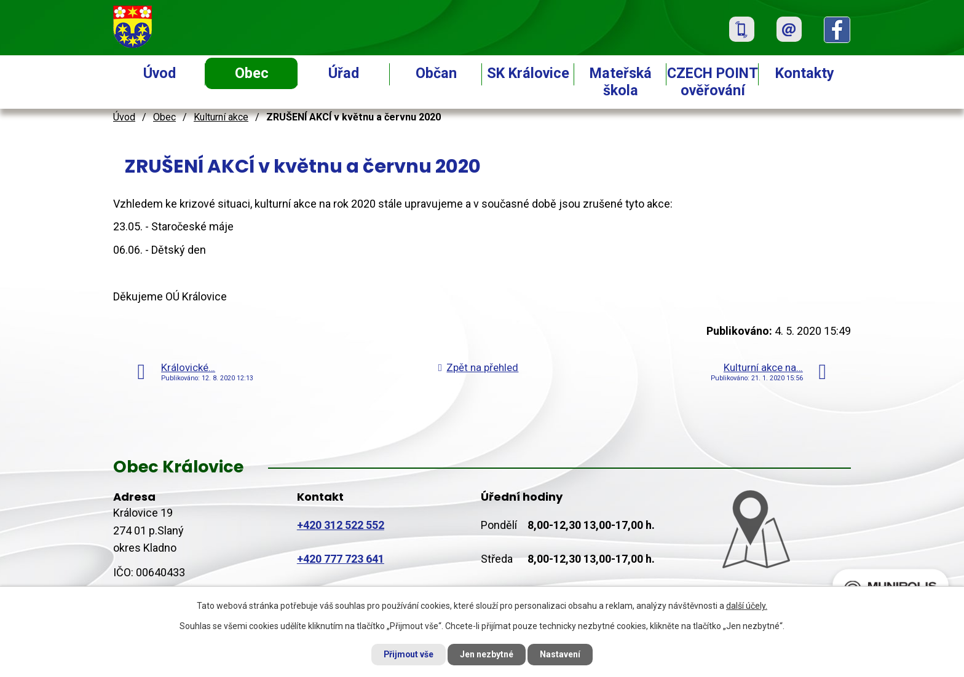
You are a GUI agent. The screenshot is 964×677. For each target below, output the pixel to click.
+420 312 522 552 (340, 525)
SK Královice (528, 73)
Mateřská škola (621, 82)
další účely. (746, 605)
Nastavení (562, 654)
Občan (436, 73)
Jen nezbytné (487, 654)
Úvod (159, 73)
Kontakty (804, 73)
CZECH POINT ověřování (712, 82)
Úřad (343, 73)
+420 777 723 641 (340, 558)
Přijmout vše (407, 654)
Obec (252, 73)
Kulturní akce (221, 117)
